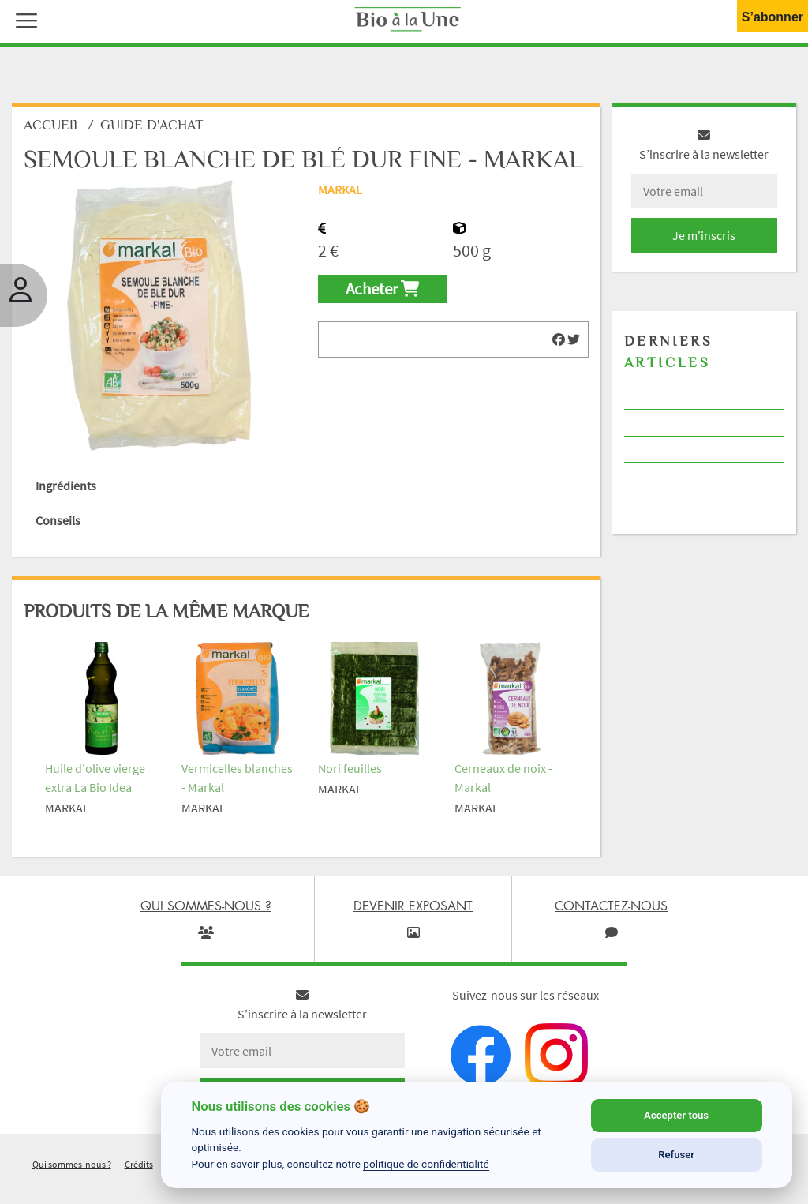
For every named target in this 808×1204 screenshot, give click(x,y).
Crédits (139, 1164)
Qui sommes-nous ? (71, 1164)
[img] (558, 339)
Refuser (676, 1155)
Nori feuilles (350, 768)
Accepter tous (676, 1115)
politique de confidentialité (426, 1163)
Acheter (382, 289)
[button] (23, 19)
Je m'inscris (703, 235)
